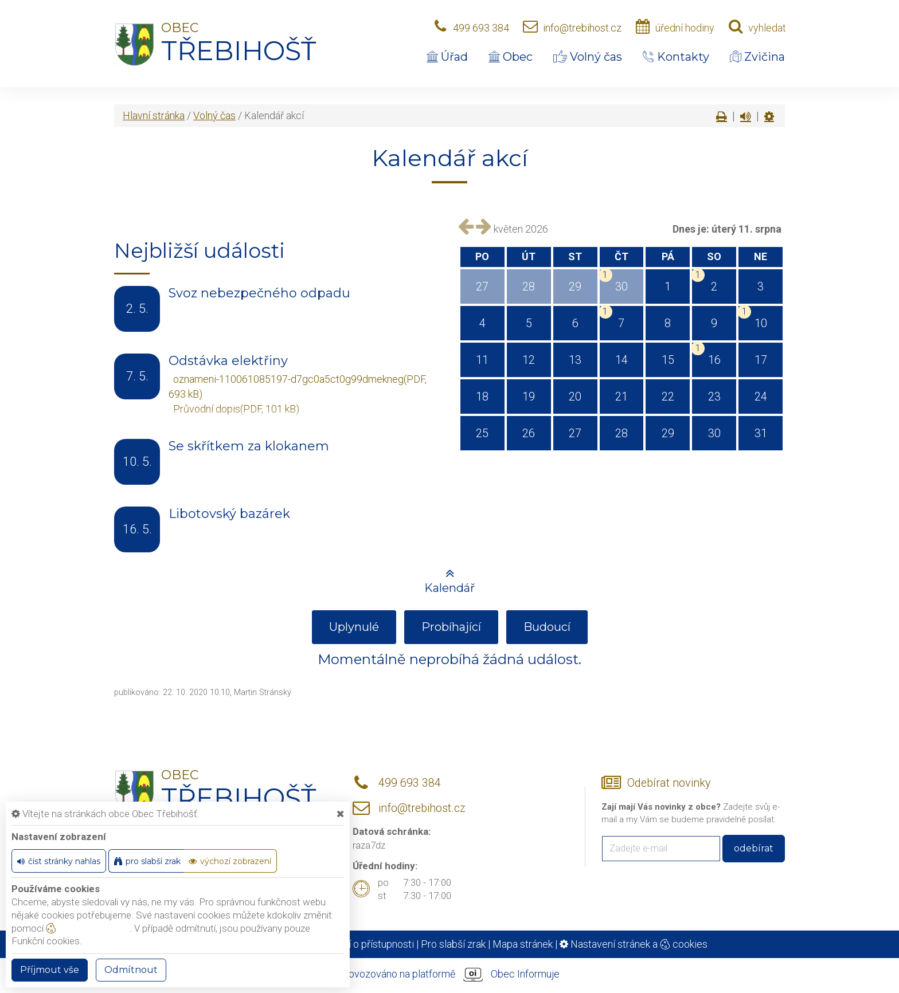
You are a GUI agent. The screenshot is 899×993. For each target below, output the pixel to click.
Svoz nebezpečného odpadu (259, 293)
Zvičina (757, 57)
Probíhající (451, 627)
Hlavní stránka (154, 115)
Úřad (447, 57)
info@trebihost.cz (582, 28)
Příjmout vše (49, 969)
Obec (510, 57)
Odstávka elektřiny (228, 360)
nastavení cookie (88, 928)
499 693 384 (481, 28)
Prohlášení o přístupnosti (359, 944)
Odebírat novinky (668, 783)
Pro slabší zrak (453, 944)
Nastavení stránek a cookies (634, 944)
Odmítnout (131, 969)
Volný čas (587, 57)
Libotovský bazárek (229, 513)
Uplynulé (354, 627)
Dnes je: (691, 229)
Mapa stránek (523, 944)
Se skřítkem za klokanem (249, 446)
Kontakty (676, 57)
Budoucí (546, 627)
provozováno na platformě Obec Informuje (449, 975)
